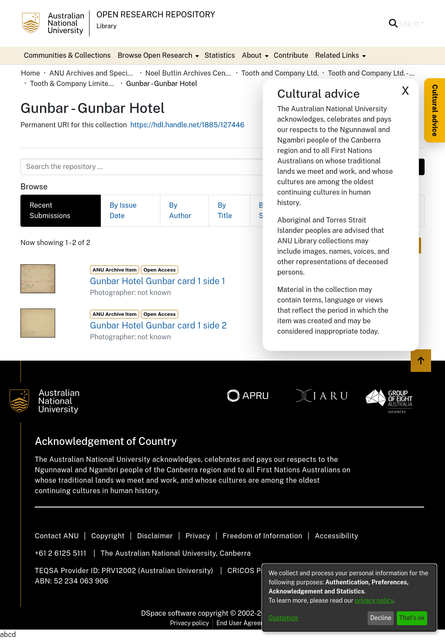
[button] (393, 23)
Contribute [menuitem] (291, 55)
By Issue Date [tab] (123, 210)
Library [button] (106, 26)
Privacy (198, 536)
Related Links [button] (337, 55)
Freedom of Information (262, 536)
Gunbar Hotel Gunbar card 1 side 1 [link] (157, 281)
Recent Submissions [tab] (50, 210)
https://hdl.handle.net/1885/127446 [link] (187, 125)
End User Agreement (245, 623)
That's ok (412, 617)
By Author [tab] (180, 210)
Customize (283, 617)
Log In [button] (410, 23)
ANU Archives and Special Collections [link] (92, 73)
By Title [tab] (225, 210)
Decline (381, 617)
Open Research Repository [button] (155, 14)
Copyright (108, 536)
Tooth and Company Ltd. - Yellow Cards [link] (371, 73)
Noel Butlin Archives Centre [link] (188, 73)
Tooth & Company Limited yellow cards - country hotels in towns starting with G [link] (73, 84)
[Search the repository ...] (201, 167)
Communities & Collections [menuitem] (67, 55)
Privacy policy (189, 623)
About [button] (252, 55)
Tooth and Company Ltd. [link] (280, 73)
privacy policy (374, 600)
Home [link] (30, 73)
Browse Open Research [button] (155, 55)
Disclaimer (155, 536)
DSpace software (168, 613)
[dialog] (349, 597)
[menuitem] (157, 55)
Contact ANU (57, 536)
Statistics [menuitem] (219, 55)
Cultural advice (435, 110)
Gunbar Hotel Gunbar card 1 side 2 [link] (158, 325)
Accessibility (336, 536)
